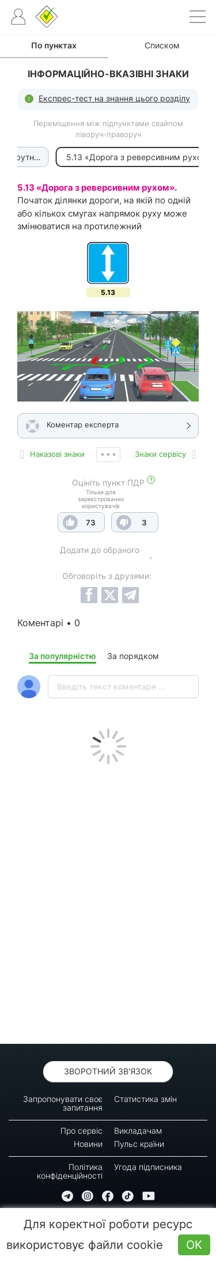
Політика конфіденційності (70, 1171)
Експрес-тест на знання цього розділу (114, 98)
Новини (88, 1143)
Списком (162, 45)
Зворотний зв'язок (108, 1071)
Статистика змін (145, 1099)
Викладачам (138, 1130)
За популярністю (62, 656)
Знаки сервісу (160, 454)
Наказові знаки (57, 454)
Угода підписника (148, 1166)
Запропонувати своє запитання (63, 1103)
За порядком (133, 656)
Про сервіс (81, 1130)
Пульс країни (139, 1143)
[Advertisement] (108, 901)
